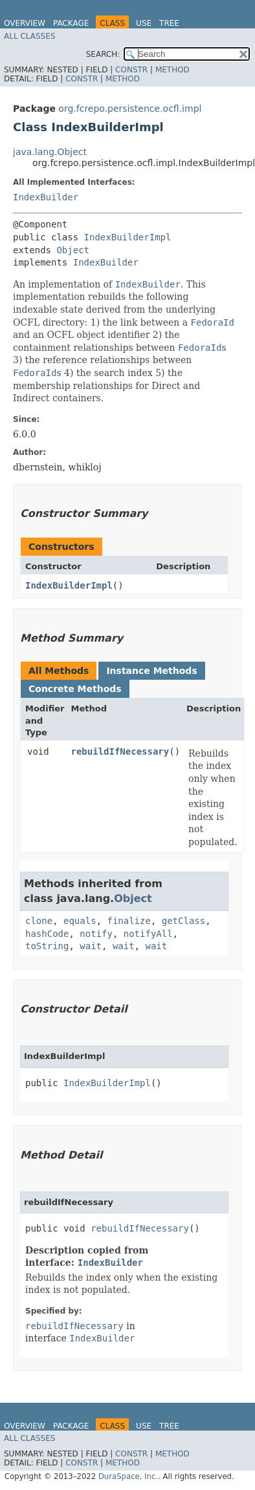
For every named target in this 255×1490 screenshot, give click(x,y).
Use (143, 23)
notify (96, 934)
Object (72, 250)
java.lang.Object (50, 152)
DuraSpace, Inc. (128, 1476)
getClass (183, 921)
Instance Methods (151, 671)
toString (47, 946)
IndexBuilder (45, 197)
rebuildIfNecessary (120, 751)
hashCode (47, 934)
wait (91, 946)
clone (38, 921)
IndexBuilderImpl (128, 237)
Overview (24, 23)
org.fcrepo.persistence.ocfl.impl (129, 108)
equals (79, 921)
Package (71, 23)
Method (172, 69)
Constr (131, 69)
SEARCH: (103, 54)
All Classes (29, 36)
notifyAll (148, 934)
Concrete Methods (75, 689)
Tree (169, 23)
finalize (128, 921)
